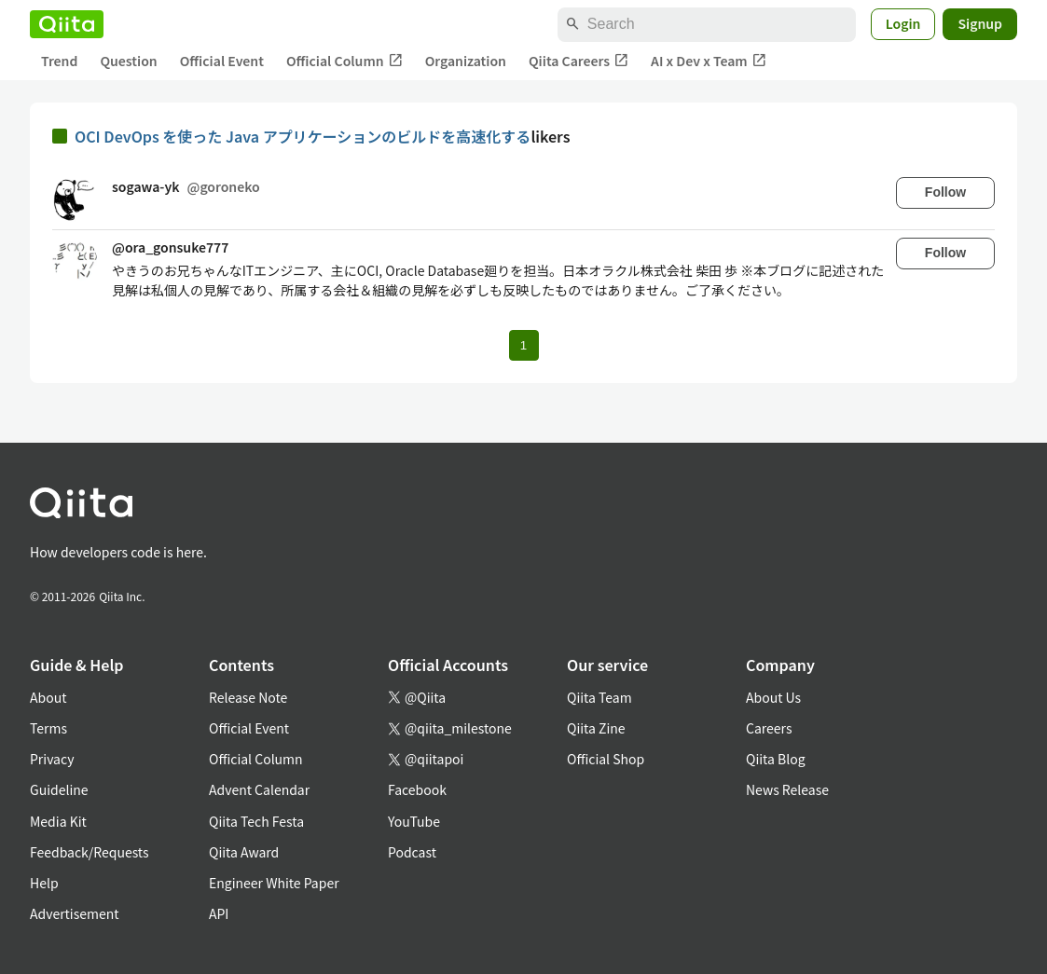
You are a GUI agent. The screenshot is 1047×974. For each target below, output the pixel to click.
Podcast (412, 852)
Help (44, 882)
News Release (787, 789)
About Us (773, 697)
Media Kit (58, 821)
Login (903, 23)
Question (128, 60)
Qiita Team (599, 697)
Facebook (417, 789)
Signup (979, 23)
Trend (59, 60)
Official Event (222, 60)
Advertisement (74, 913)
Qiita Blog (776, 758)
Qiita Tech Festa (256, 821)
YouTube (414, 821)
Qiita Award (244, 852)
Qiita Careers (578, 61)
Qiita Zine (596, 728)
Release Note (248, 697)
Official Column (344, 61)
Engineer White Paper (274, 882)
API (218, 913)
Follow (945, 192)
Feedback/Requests (89, 852)
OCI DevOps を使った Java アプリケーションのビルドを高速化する (302, 136)
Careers (769, 728)
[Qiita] (66, 24)
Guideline (59, 789)
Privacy (52, 758)
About (48, 697)
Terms (48, 728)
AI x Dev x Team (708, 61)
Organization (465, 60)
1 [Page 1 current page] (523, 345)
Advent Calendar (259, 789)
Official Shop (605, 758)
